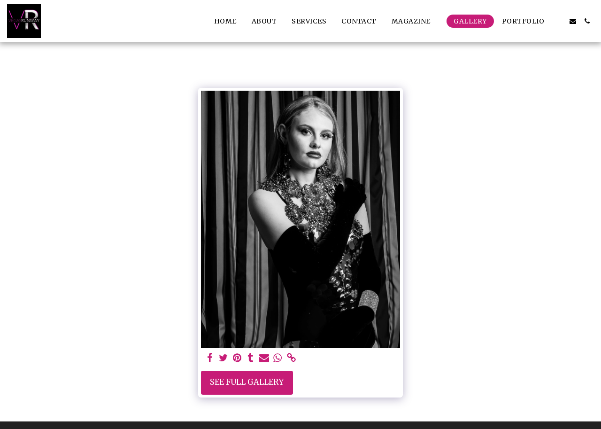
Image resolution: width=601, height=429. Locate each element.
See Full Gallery (247, 382)
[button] (415, 21)
